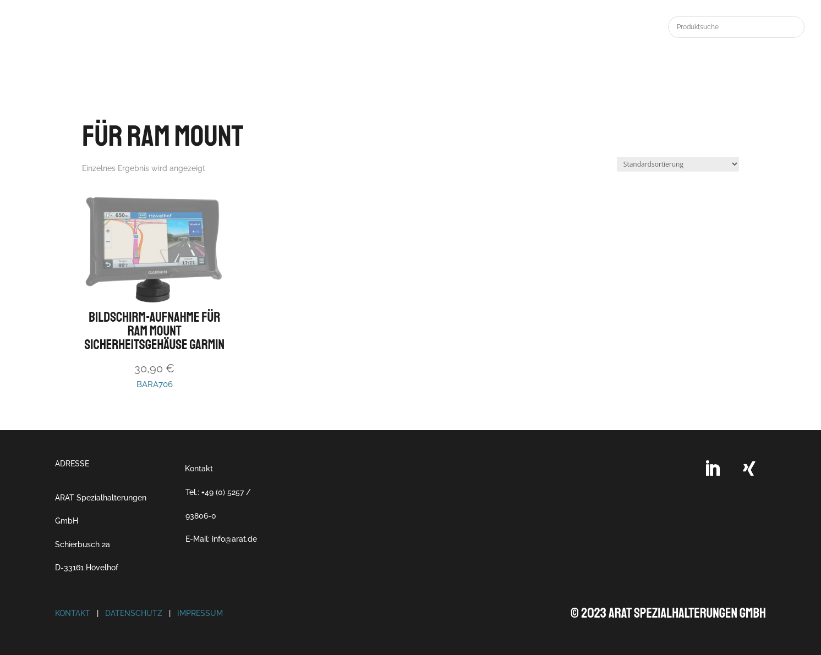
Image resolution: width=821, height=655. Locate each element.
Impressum (200, 613)
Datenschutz (133, 613)
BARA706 (154, 291)
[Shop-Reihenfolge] (678, 164)
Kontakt (199, 468)
